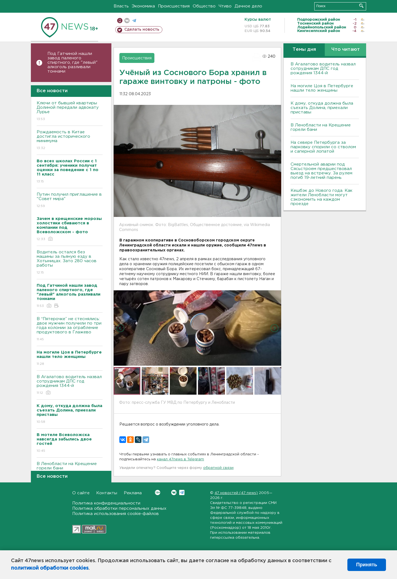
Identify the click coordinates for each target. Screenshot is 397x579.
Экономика (143, 6)
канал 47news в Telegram (180, 459)
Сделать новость (141, 29)
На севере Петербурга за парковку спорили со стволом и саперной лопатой (323, 147)
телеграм (134, 20)
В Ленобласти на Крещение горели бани (70, 470)
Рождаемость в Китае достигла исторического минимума (70, 140)
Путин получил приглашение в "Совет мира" (70, 200)
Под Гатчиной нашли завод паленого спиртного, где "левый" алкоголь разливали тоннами (72, 62)
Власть (121, 6)
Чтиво (225, 6)
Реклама (133, 493)
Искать (361, 6)
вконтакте (127, 20)
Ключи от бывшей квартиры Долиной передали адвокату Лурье (70, 111)
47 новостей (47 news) (236, 493)
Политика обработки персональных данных (119, 508)
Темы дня (304, 49)
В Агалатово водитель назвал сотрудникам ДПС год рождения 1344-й (70, 385)
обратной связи (218, 467)
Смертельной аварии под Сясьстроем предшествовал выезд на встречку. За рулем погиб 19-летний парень (321, 171)
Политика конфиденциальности (106, 503)
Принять (366, 564)
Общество (204, 6)
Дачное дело (248, 6)
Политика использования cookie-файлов (115, 514)
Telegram (181, 492)
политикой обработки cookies (49, 568)
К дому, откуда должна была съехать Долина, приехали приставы (322, 108)
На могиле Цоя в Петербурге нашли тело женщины (322, 88)
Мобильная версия (119, 20)
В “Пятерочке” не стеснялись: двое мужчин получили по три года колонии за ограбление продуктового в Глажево (70, 329)
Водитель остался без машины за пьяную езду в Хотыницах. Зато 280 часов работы (70, 262)
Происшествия (174, 6)
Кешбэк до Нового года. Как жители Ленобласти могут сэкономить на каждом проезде (321, 197)
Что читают (345, 49)
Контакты (106, 493)
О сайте (81, 493)
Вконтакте (157, 492)
